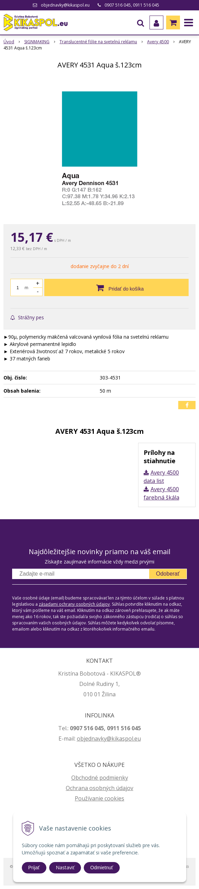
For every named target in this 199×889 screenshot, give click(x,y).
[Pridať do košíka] (116, 287)
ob (80, 738)
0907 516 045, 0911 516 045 (132, 5)
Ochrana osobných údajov (99, 788)
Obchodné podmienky (99, 777)
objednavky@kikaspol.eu (65, 5)
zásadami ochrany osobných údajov (74, 604)
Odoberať (168, 574)
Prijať (34, 867)
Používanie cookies (99, 798)
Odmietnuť (101, 867)
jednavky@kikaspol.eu (112, 738)
